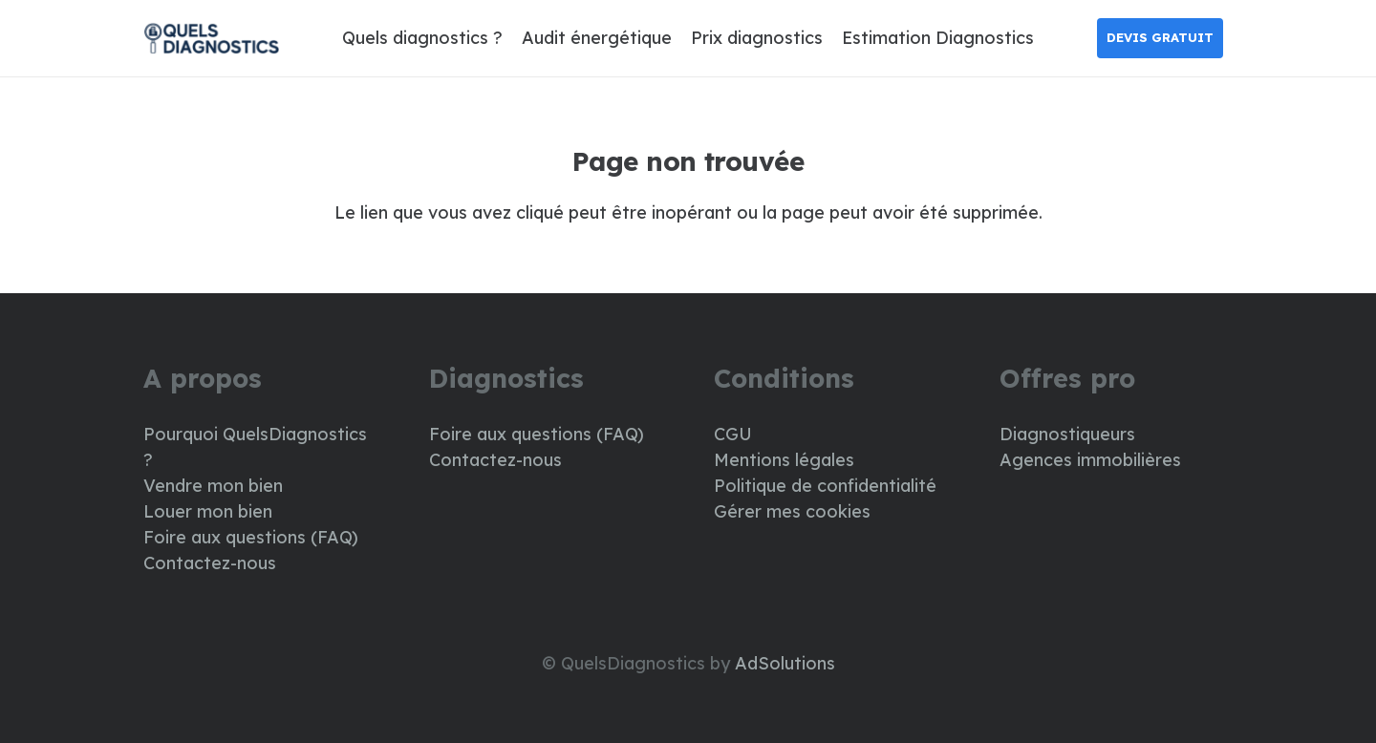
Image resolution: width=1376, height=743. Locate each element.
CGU (733, 434)
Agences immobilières (1090, 460)
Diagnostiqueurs (1067, 434)
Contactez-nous (209, 563)
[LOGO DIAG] (211, 38)
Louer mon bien (207, 511)
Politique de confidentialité (825, 486)
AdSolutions (785, 663)
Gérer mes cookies (792, 511)
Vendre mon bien (213, 486)
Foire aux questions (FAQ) (250, 537)
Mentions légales (784, 460)
